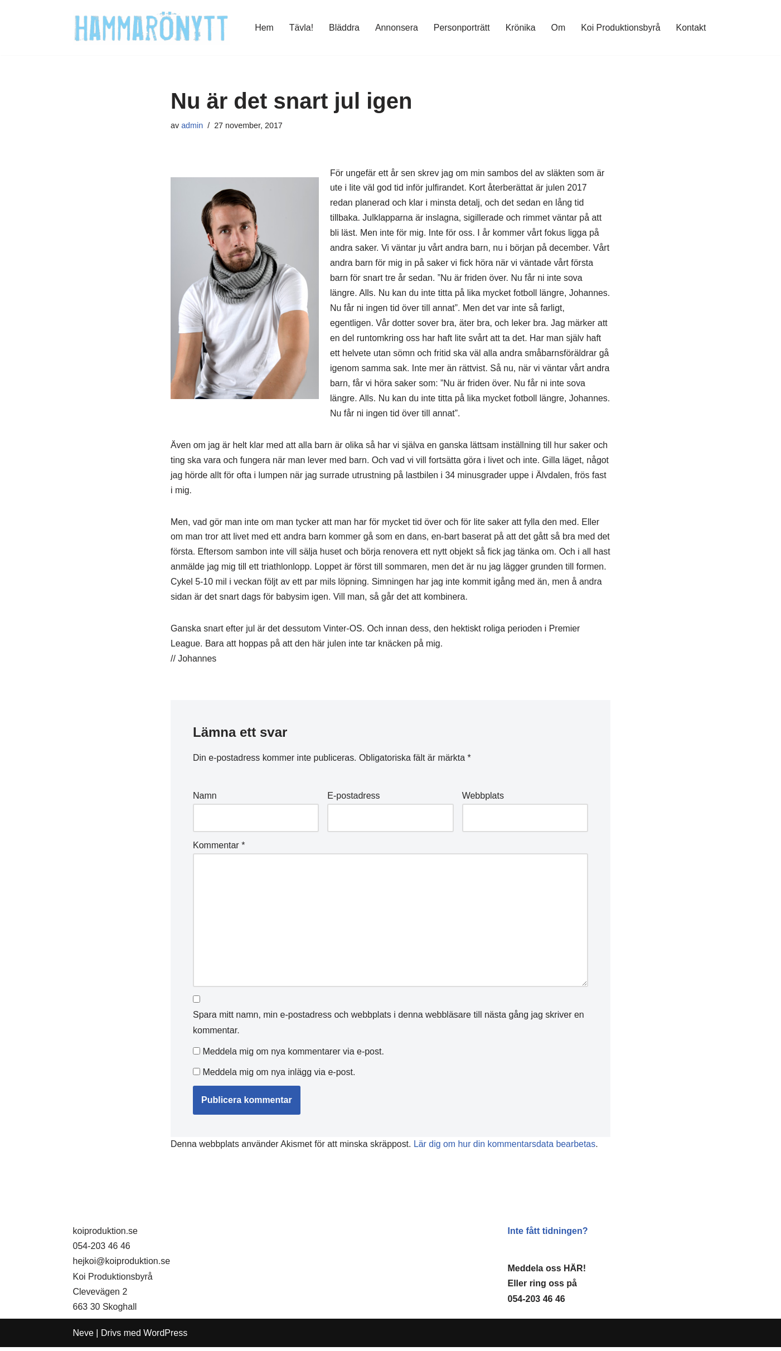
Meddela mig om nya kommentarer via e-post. (293, 1055)
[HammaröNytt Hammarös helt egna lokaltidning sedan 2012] (151, 27)
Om (557, 27)
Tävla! (300, 27)
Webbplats (483, 800)
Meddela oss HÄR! (547, 1272)
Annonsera (394, 27)
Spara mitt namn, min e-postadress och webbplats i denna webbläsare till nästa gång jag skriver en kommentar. (388, 1027)
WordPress (165, 1337)
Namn (205, 800)
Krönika (520, 27)
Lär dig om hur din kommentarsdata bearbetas (506, 1148)
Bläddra (342, 27)
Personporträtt (461, 27)
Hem (262, 27)
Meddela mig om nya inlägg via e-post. (278, 1076)
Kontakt (691, 27)
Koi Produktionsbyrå (620, 27)
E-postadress (353, 800)
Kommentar (219, 849)
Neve (83, 1337)
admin (192, 125)
